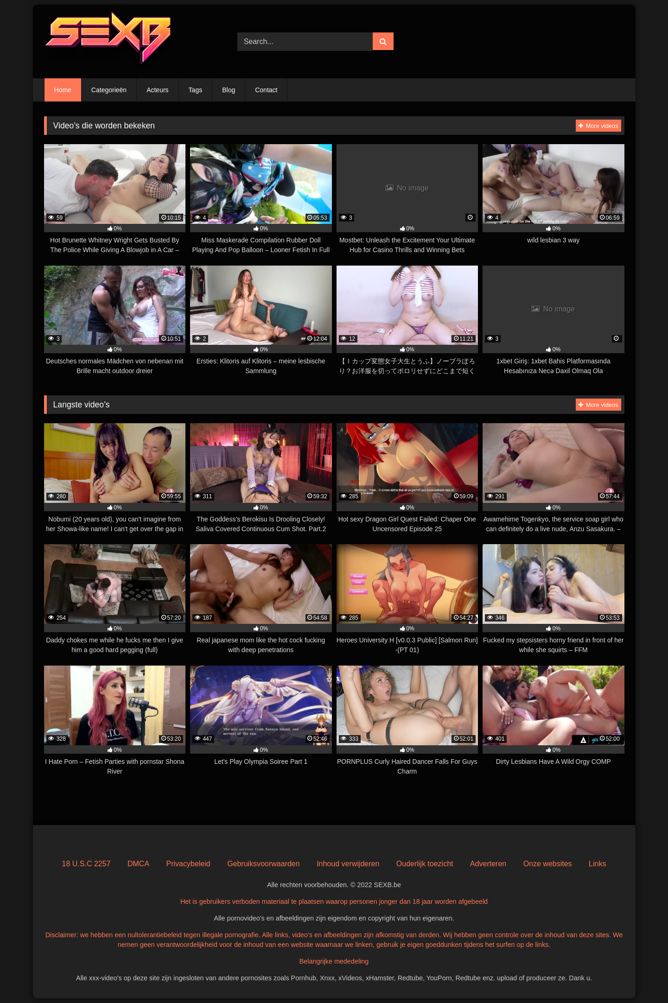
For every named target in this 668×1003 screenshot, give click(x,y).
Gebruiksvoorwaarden (263, 864)
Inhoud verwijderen (348, 864)
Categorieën (109, 90)
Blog (228, 90)
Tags (196, 90)
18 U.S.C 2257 (86, 864)
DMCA (138, 864)
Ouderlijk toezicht (424, 864)
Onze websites (547, 864)
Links (597, 864)
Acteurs (157, 90)
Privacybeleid (188, 864)
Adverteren (488, 864)
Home (62, 90)
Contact (266, 90)
